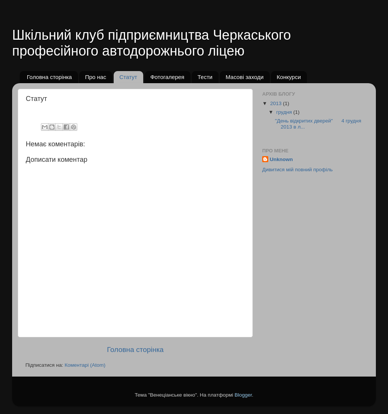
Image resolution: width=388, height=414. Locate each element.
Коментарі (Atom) (84, 365)
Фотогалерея (167, 77)
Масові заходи (244, 77)
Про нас (95, 77)
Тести (204, 77)
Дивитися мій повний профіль (297, 169)
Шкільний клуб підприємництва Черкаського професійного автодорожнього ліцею (151, 43)
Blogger (243, 395)
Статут (128, 77)
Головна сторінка (49, 77)
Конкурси (289, 77)
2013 (276, 103)
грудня (284, 112)
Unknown (281, 159)
